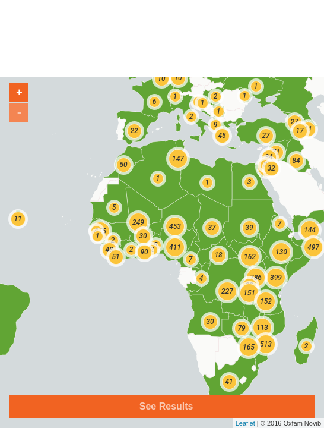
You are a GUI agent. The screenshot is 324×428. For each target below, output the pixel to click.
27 (265, 135)
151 (249, 293)
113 (262, 327)
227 (227, 291)
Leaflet (245, 423)
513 (266, 344)
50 (123, 164)
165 (249, 347)
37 (211, 228)
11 (17, 219)
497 (313, 247)
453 (175, 226)
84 (296, 160)
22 (134, 131)
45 (221, 135)
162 (250, 257)
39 (249, 228)
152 (266, 301)
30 (210, 321)
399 (276, 277)
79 (241, 328)
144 (310, 230)
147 (178, 159)
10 (161, 78)
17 (299, 131)
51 (115, 257)
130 (281, 252)
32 (271, 168)
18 (218, 255)
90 (144, 252)
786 (256, 277)
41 (229, 381)
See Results (164, 406)
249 (138, 222)
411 (175, 247)
